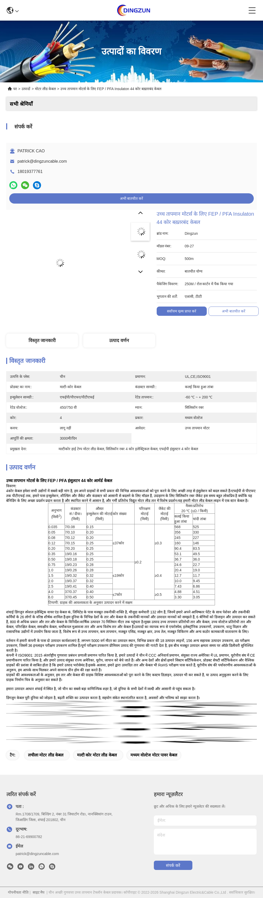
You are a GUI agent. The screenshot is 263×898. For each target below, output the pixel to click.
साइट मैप (39, 892)
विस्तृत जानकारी (42, 340)
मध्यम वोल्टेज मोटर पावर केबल (153, 755)
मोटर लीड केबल (45, 89)
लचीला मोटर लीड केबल (45, 755)
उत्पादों (26, 89)
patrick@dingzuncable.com (42, 161)
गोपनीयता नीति (18, 892)
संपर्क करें (173, 865)
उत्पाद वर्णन (119, 340)
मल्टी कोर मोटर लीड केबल (97, 755)
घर (15, 89)
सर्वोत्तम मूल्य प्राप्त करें (181, 311)
